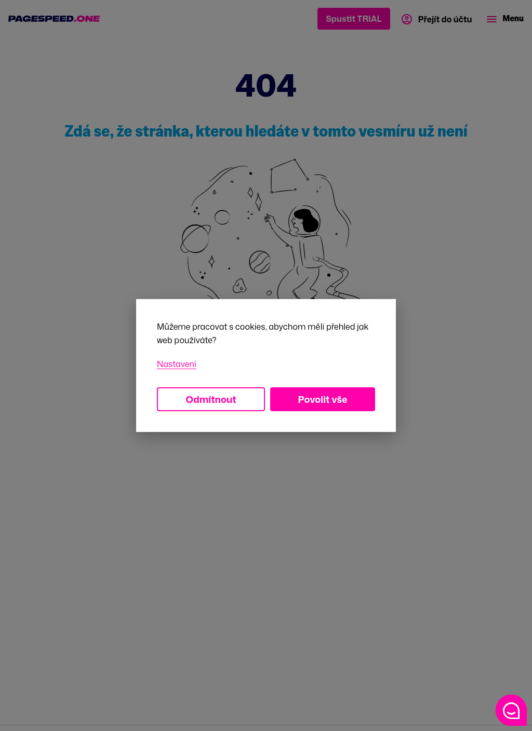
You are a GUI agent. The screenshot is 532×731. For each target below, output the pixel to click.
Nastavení (176, 364)
